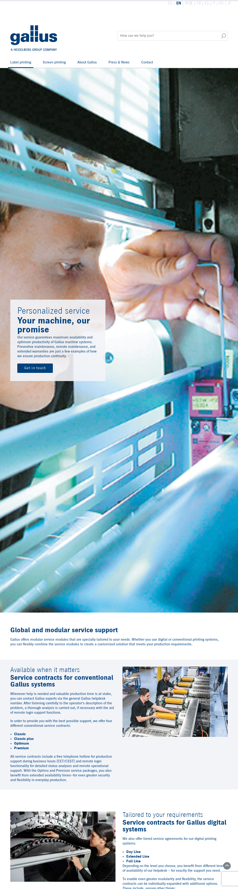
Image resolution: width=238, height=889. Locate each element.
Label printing (20, 62)
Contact (147, 62)
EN (178, 3)
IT (214, 3)
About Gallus (87, 62)
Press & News (119, 62)
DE (170, 3)
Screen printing (54, 62)
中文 (189, 3)
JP (229, 3)
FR (199, 3)
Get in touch (35, 368)
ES (207, 3)
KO (221, 3)
